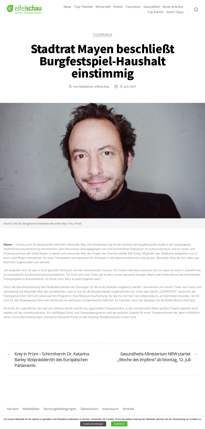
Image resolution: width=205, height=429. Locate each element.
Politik (118, 7)
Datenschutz (89, 409)
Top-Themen (83, 7)
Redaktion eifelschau (94, 86)
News (67, 7)
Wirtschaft (103, 7)
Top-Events (155, 12)
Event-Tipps (175, 12)
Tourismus (133, 7)
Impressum (110, 409)
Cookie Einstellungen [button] (93, 424)
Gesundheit (151, 7)
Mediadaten (30, 409)
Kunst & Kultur (173, 7)
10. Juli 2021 (127, 86)
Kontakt (128, 409)
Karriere (12, 409)
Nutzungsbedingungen (60, 409)
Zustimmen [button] (119, 424)
